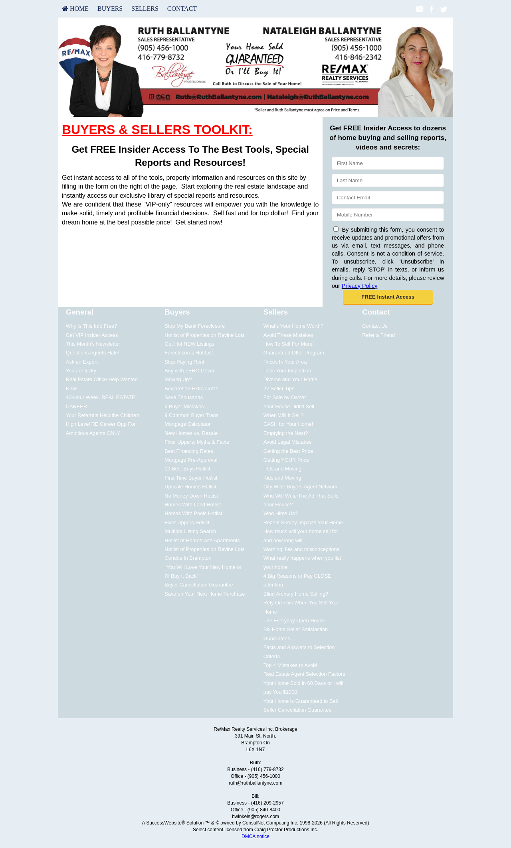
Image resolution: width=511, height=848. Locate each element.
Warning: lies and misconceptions (301, 549)
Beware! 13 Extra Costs (191, 389)
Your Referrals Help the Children (102, 415)
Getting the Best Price (288, 451)
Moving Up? (178, 379)
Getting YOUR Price (286, 460)
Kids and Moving (282, 478)
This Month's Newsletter (93, 344)
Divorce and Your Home (290, 379)
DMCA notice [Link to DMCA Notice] (255, 836)
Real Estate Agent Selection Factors (304, 674)
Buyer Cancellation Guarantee (198, 585)
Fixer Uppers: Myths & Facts (196, 442)
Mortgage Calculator (187, 424)
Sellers (144, 8)
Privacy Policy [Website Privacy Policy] (360, 286)
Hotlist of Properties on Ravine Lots (204, 335)
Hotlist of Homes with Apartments (202, 540)
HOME (75, 8)
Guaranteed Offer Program (293, 353)
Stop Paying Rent (184, 362)
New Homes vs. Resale (191, 433)
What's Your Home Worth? (293, 326)
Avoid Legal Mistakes (287, 442)
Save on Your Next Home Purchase (204, 594)
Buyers (110, 8)
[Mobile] (388, 214)
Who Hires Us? (280, 513)
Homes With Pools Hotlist (193, 513)
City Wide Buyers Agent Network (300, 487)
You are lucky (81, 371)
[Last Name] (388, 180)
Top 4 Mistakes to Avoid (290, 665)
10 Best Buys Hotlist (187, 469)
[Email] (388, 197)
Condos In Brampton (187, 558)
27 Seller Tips (279, 389)
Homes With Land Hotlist (192, 505)
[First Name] (388, 163)
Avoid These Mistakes (288, 335)
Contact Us (374, 326)
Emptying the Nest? (285, 433)
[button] (388, 297)
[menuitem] (75, 9)
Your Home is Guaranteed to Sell (300, 701)
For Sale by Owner (284, 397)
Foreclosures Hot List (188, 353)
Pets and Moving (282, 469)
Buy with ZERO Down (189, 371)
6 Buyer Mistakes (184, 406)
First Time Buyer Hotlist (190, 478)
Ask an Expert (82, 362)
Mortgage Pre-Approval (190, 460)
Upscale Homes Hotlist (190, 487)
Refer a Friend (378, 335)
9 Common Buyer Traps (191, 415)
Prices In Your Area (285, 362)
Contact (182, 8)
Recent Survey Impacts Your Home (303, 522)
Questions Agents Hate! (92, 353)
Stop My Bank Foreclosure (194, 326)
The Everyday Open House (294, 621)
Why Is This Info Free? (91, 326)
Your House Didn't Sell (288, 406)
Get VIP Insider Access (92, 335)
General (80, 312)
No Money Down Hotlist (191, 496)
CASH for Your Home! (288, 424)
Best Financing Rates (188, 451)
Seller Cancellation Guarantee (297, 710)
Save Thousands (183, 397)
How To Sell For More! (288, 344)
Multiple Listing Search (190, 531)
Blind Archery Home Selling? (295, 594)
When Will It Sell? (283, 415)
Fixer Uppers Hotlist (186, 522)
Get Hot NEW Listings (189, 344)
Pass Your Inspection (287, 371)
